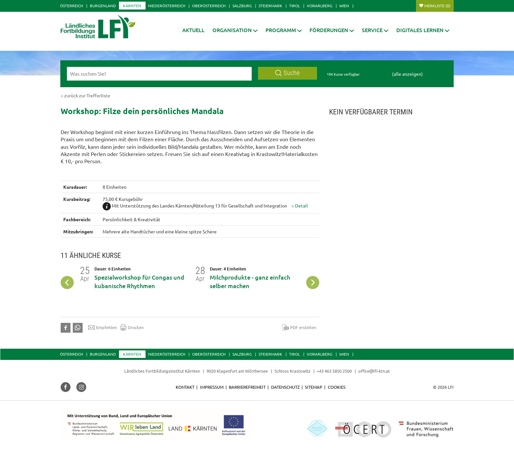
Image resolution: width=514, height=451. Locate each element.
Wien (344, 5)
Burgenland (103, 5)
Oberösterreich (209, 5)
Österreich (71, 5)
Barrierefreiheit (247, 387)
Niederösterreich (166, 5)
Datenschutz (285, 387)
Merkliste (437, 5)
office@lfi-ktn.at (374, 371)
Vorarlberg (319, 5)
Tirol (294, 5)
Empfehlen (102, 327)
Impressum (212, 387)
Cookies (337, 387)
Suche (287, 73)
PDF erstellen (299, 327)
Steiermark (270, 5)
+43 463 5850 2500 (334, 371)
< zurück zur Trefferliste (85, 95)
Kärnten (132, 5)
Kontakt (185, 387)
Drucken (132, 327)
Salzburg (242, 5)
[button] (235, 30)
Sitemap (313, 387)
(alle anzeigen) (407, 74)
